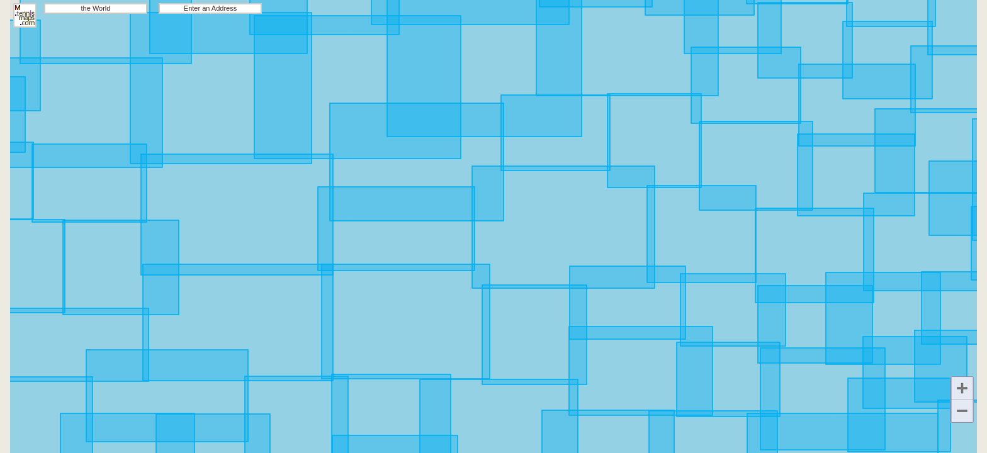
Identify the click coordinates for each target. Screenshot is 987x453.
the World (96, 8)
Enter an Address (210, 8)
